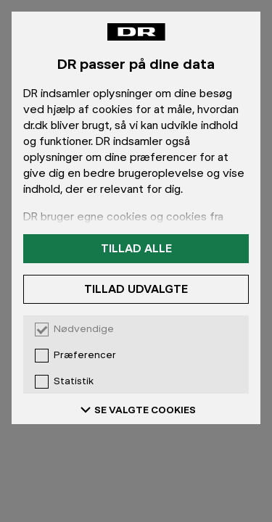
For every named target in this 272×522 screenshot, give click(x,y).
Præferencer (85, 355)
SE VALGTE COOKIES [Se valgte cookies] (136, 409)
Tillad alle (136, 248)
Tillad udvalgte (136, 289)
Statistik (74, 381)
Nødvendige (84, 329)
